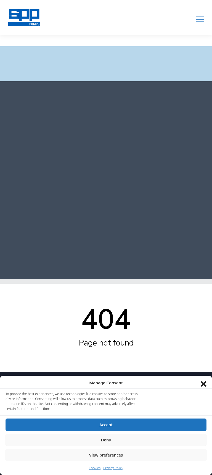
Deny (106, 439)
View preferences (106, 455)
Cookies (95, 468)
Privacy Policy (113, 468)
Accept (106, 424)
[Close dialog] (203, 382)
